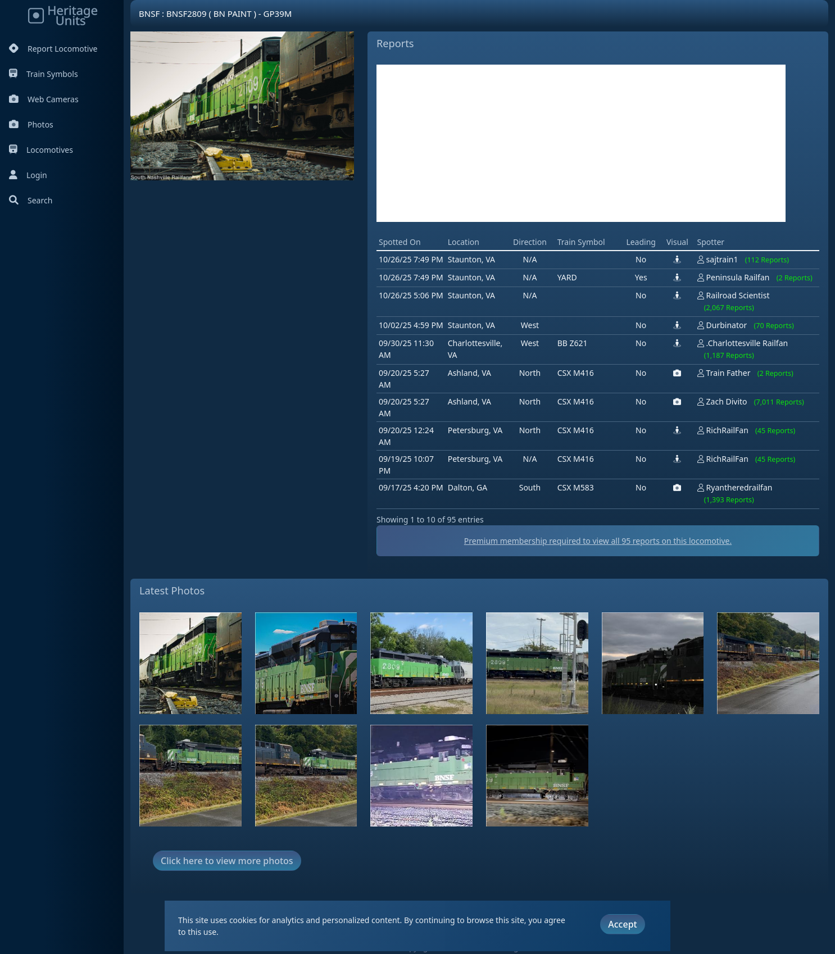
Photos (31, 124)
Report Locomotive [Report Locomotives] (53, 48)
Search (30, 200)
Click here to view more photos (227, 861)
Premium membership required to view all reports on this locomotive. (598, 540)
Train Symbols (43, 74)
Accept (622, 924)
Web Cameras (44, 99)
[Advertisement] (581, 143)
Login (28, 175)
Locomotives (41, 149)
